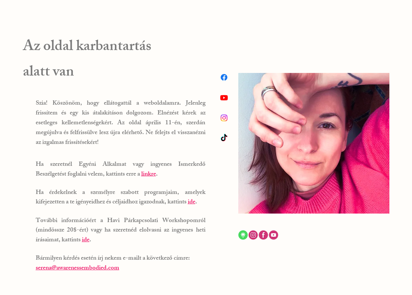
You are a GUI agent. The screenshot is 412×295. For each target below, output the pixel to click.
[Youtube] (224, 97)
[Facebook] (224, 77)
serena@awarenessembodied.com (77, 268)
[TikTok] (224, 138)
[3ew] (263, 235)
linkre (148, 174)
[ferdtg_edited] (243, 235)
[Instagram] (224, 117)
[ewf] (273, 235)
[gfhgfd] (253, 235)
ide (191, 202)
